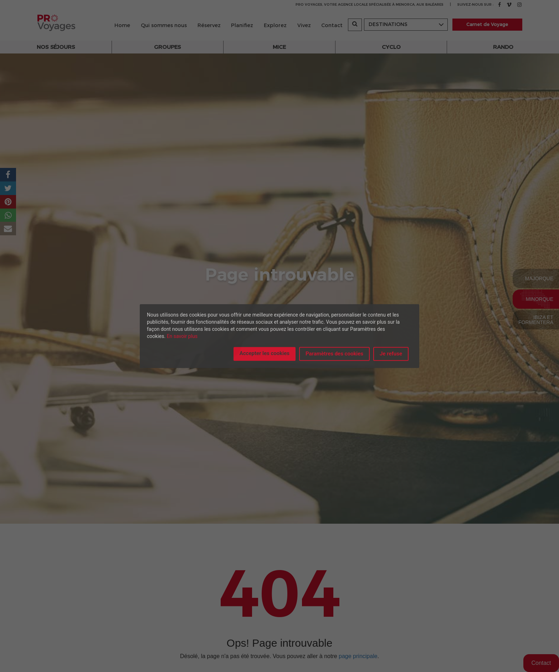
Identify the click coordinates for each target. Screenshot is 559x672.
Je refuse (391, 353)
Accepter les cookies (264, 353)
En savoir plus (182, 336)
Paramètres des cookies (334, 353)
